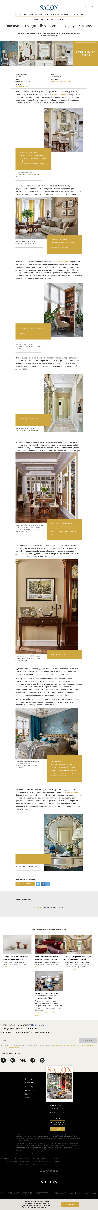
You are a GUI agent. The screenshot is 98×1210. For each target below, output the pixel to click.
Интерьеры (29, 1083)
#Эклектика (54, 1013)
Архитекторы (30, 1090)
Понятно (70, 1204)
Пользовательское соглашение (46, 1161)
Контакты (57, 1159)
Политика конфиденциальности (33, 1164)
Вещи (27, 1094)
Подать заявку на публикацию (16, 1161)
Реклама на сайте (21, 1159)
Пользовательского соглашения (61, 1045)
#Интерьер (66, 969)
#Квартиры (45, 1013)
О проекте (5, 1159)
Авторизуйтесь (38, 907)
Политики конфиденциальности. (34, 1207)
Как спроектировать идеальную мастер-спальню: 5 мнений (77, 957)
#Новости (6, 966)
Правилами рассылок (11, 1047)
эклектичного (73, 792)
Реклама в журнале (40, 1159)
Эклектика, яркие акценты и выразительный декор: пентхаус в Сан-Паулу (47, 995)
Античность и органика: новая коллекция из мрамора (16, 957)
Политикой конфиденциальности (84, 1045)
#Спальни (74, 969)
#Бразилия (38, 1015)
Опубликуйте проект (57, 1129)
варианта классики (60, 262)
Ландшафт (29, 1086)
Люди (27, 1098)
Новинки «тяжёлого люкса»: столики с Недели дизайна (47, 957)
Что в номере (57, 1118)
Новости (28, 1079)
